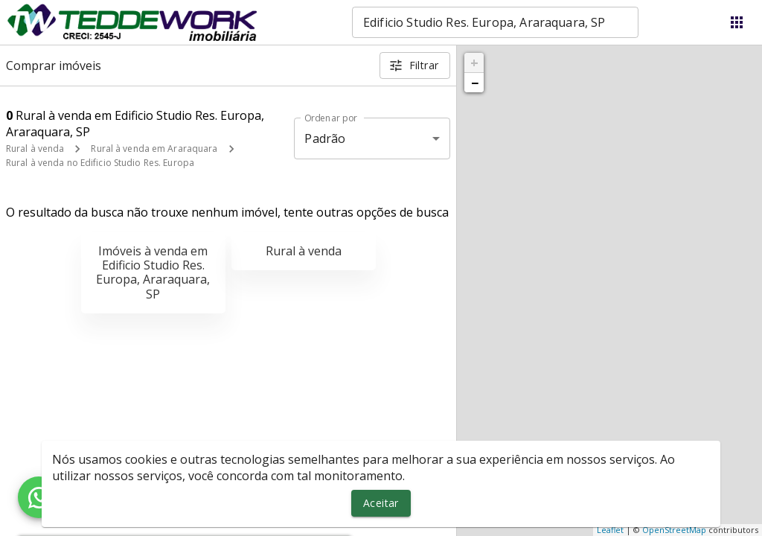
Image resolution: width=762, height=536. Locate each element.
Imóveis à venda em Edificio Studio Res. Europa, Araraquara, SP (153, 272)
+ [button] (474, 62)
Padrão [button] (324, 138)
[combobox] (495, 22)
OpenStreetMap (674, 529)
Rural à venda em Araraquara (154, 148)
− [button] (474, 83)
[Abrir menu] (737, 22)
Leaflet (610, 529)
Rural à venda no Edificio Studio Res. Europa (100, 162)
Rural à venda (35, 148)
